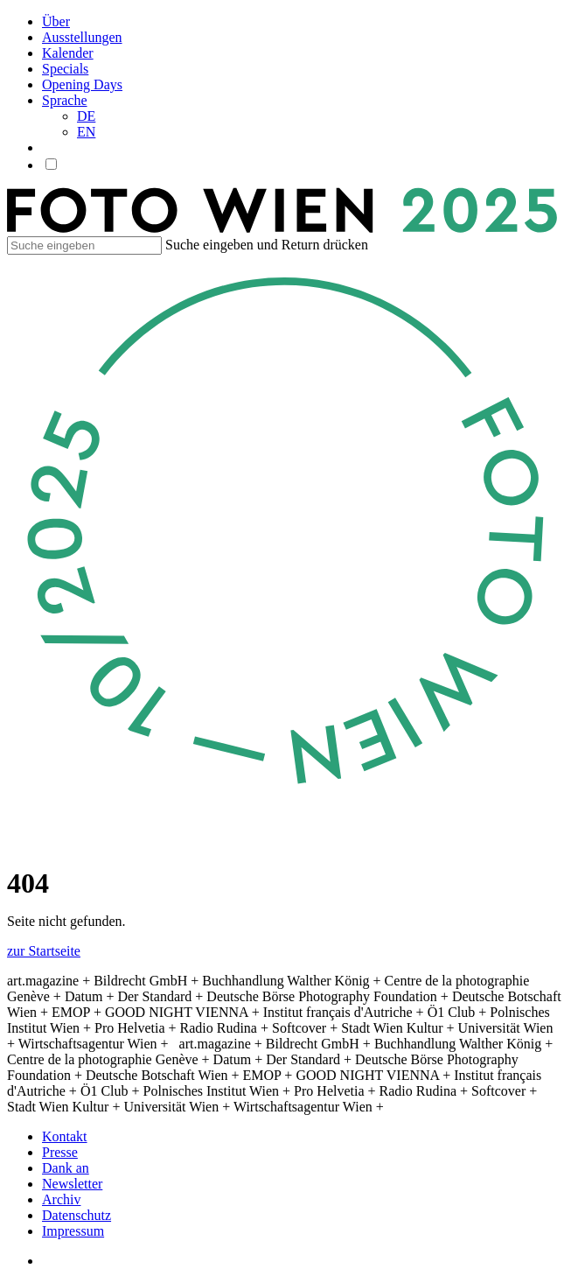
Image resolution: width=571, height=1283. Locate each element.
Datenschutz (76, 1215)
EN (86, 131)
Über (56, 21)
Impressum (73, 1230)
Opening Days (82, 84)
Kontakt (64, 1136)
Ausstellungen (82, 37)
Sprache (64, 100)
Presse (60, 1152)
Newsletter (72, 1183)
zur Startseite (43, 950)
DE (86, 116)
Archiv (61, 1199)
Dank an (65, 1167)
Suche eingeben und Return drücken (266, 244)
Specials (65, 68)
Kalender (68, 53)
